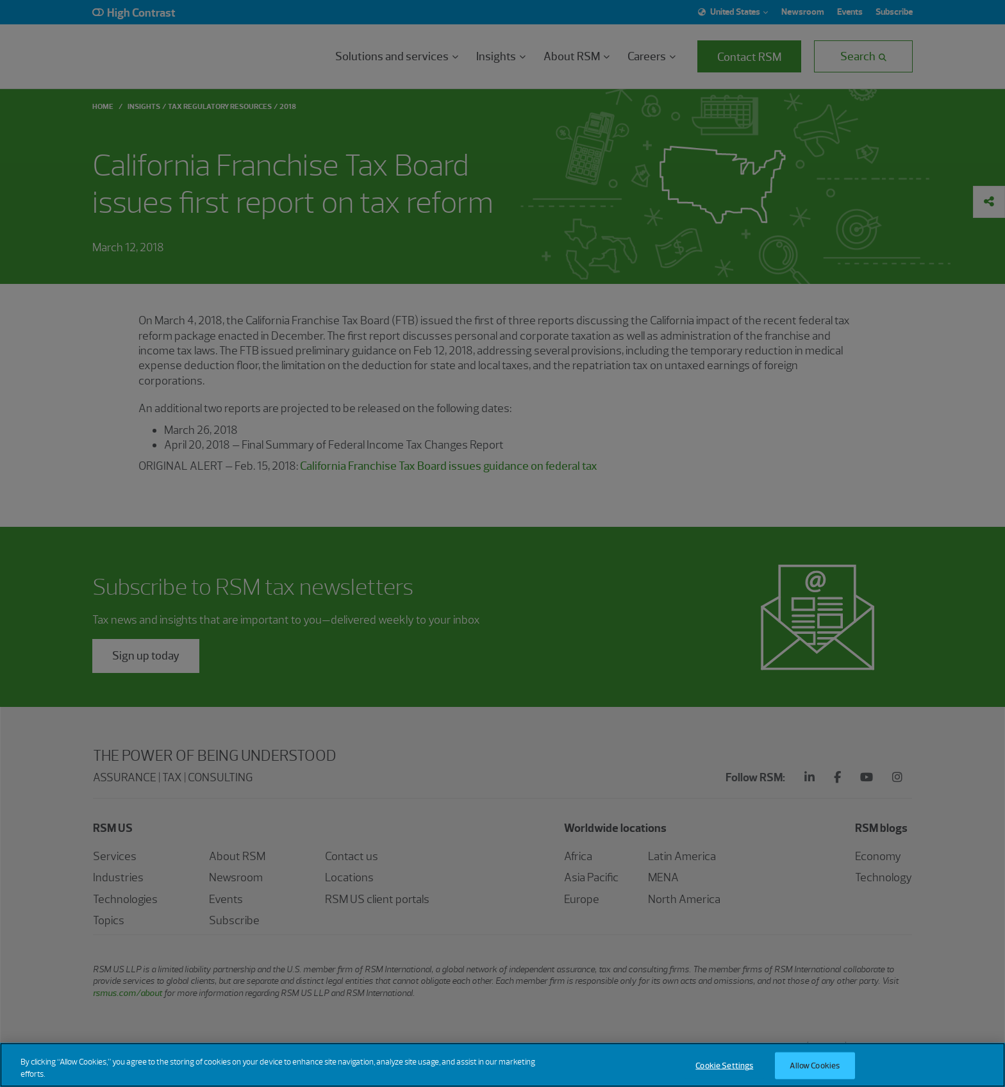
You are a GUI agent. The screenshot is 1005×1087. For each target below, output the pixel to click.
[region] (502, 1065)
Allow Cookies (815, 1065)
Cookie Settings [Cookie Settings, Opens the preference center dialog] (724, 1065)
